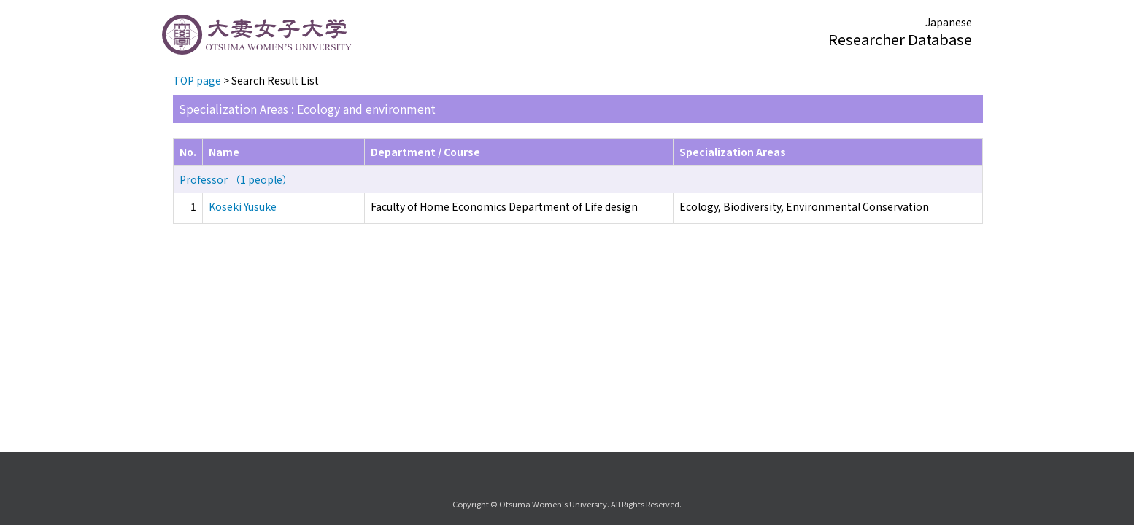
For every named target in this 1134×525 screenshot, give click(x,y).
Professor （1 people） (236, 179)
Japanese (948, 22)
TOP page (197, 80)
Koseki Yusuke (243, 206)
